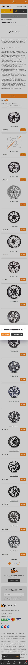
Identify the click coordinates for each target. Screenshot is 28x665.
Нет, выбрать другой (17, 334)
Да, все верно (5, 334)
